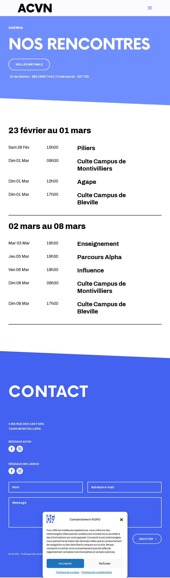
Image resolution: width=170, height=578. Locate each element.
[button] (122, 520)
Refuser (104, 563)
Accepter (65, 563)
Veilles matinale (30, 64)
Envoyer (146, 539)
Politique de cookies (67, 572)
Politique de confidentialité (96, 572)
